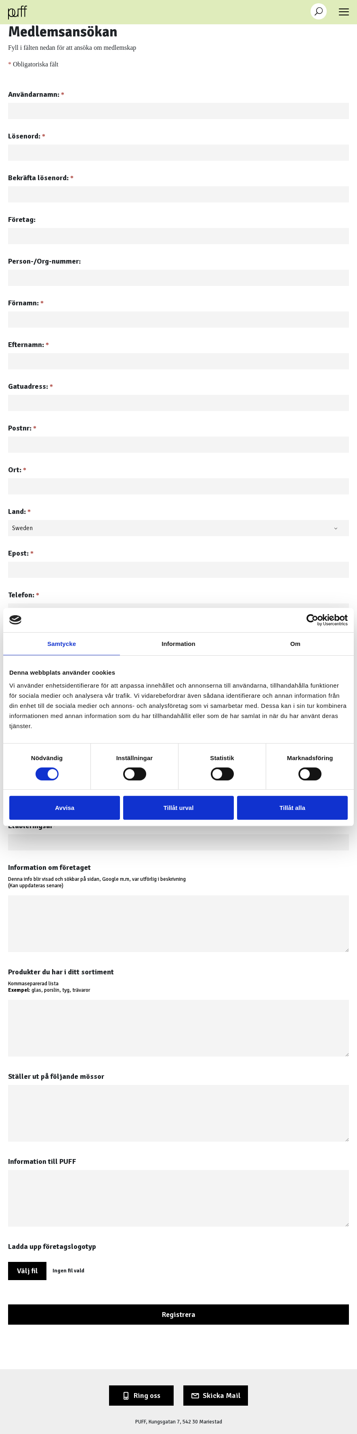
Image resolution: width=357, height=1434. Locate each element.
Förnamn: (26, 302)
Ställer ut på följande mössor (56, 1076)
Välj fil (27, 1270)
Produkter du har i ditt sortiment (61, 971)
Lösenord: (26, 136)
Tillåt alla (292, 807)
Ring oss (147, 1395)
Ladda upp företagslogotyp (52, 1246)
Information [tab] (178, 643)
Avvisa (64, 807)
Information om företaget (49, 867)
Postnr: (22, 428)
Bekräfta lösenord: (41, 177)
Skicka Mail (222, 1395)
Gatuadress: (30, 386)
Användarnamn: (36, 94)
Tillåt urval (179, 807)
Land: (19, 511)
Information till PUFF (42, 1161)
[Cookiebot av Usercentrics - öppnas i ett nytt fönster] (312, 620)
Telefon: (23, 594)
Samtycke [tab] (61, 643)
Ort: (17, 469)
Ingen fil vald (68, 1271)
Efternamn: (28, 344)
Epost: (21, 553)
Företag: (22, 219)
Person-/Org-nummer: (44, 261)
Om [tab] (295, 643)
